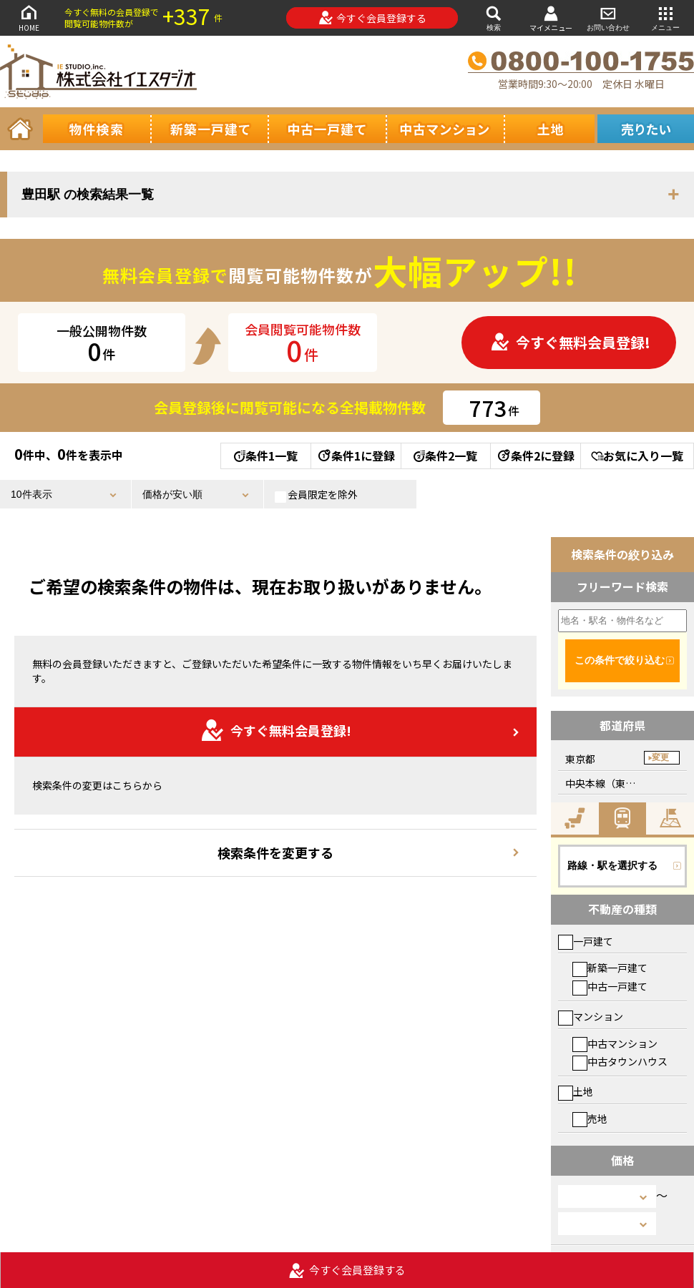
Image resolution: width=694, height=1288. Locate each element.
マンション (590, 1016)
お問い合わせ (608, 17)
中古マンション (615, 1043)
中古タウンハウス (620, 1061)
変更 (660, 757)
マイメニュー (551, 18)
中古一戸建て (609, 986)
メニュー (665, 17)
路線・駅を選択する (612, 865)
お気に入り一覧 (637, 455)
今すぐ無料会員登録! (570, 342)
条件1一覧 (266, 455)
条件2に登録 (535, 455)
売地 (589, 1118)
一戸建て (585, 941)
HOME (28, 17)
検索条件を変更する (275, 852)
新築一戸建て (609, 967)
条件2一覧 (445, 455)
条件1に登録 (355, 455)
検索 (493, 17)
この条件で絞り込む (620, 660)
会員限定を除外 (316, 495)
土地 (575, 1091)
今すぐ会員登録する (372, 18)
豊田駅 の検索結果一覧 (87, 194)
